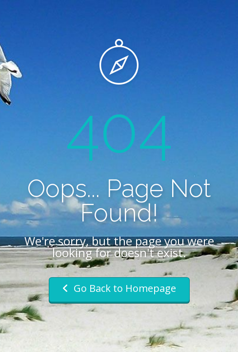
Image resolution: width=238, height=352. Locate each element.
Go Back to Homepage (119, 288)
